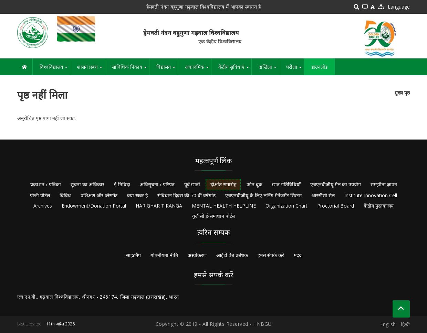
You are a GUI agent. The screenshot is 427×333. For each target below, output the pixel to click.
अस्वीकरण (197, 255)
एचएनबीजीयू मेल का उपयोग (335, 184)
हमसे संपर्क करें (271, 255)
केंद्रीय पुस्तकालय (379, 205)
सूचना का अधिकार (87, 184)
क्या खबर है (137, 195)
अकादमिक (198, 69)
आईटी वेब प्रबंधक (232, 255)
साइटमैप (133, 255)
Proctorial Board (335, 205)
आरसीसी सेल (323, 195)
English (388, 324)
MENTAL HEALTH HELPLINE (224, 205)
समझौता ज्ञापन (384, 184)
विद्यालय (167, 69)
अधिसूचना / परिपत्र (157, 184)
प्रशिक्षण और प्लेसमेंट (99, 195)
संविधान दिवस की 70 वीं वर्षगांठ (186, 195)
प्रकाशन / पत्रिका (45, 184)
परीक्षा (295, 69)
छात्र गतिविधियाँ (286, 184)
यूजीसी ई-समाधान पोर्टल (213, 216)
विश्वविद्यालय (55, 69)
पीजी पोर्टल (40, 195)
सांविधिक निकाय (130, 69)
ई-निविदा (122, 184)
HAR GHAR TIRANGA (159, 205)
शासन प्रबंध (91, 69)
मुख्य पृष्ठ (402, 92)
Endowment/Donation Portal (94, 205)
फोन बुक (254, 184)
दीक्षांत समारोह (223, 184)
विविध (65, 195)
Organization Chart (286, 205)
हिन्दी (405, 324)
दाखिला (269, 69)
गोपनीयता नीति (164, 255)
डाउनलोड (319, 67)
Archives (42, 205)
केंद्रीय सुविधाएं (234, 69)
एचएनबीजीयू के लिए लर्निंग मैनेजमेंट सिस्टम (263, 195)
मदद (297, 255)
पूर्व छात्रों (192, 184)
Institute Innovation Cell (370, 195)
